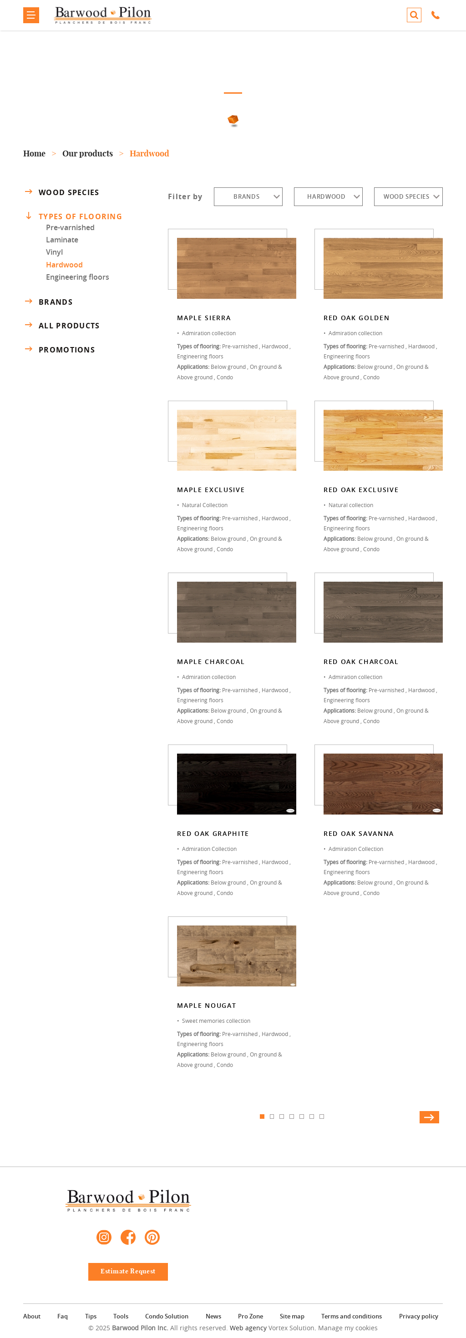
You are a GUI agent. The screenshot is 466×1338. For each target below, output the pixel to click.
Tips (90, 1316)
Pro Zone (250, 1316)
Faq (62, 1316)
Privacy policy (418, 1316)
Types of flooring (73, 216)
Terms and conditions (351, 1316)
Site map (292, 1316)
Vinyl (54, 252)
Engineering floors (77, 277)
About (32, 1316)
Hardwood (64, 265)
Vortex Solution (291, 1327)
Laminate (62, 240)
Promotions (59, 350)
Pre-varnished (70, 227)
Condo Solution (166, 1316)
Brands (48, 301)
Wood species (61, 192)
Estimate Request (128, 1271)
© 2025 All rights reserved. (158, 1327)
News (213, 1316)
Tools (120, 1316)
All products (61, 326)
